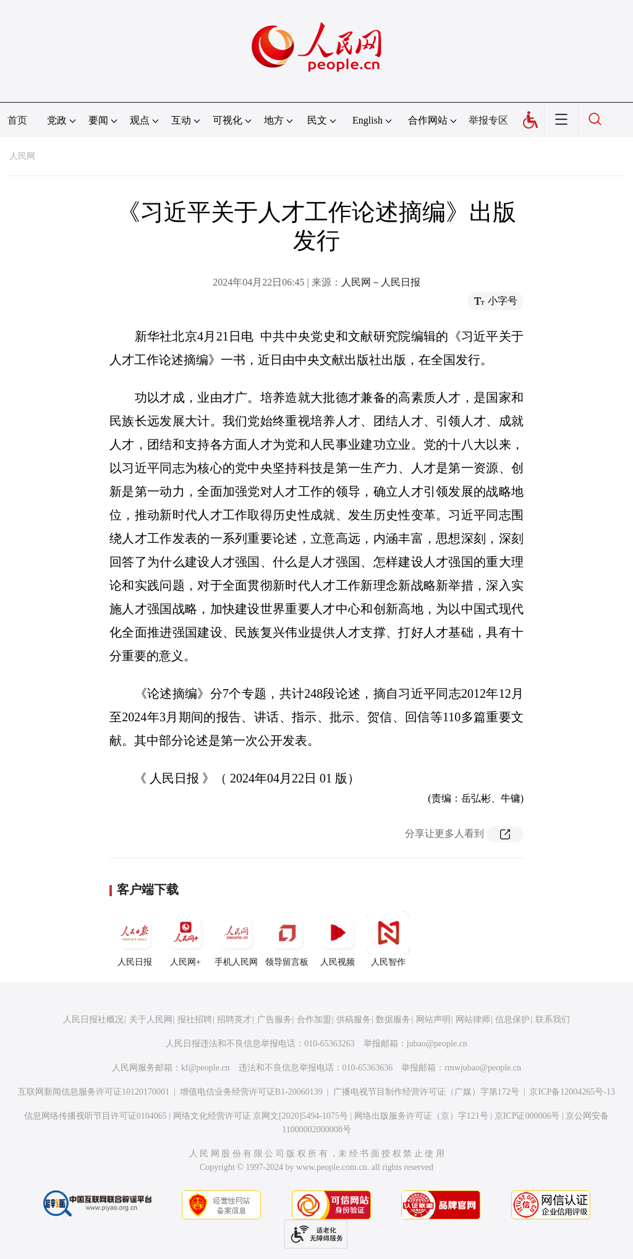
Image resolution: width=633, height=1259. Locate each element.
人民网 (22, 156)
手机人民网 (236, 939)
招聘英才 (234, 1019)
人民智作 (388, 939)
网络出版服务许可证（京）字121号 (421, 1116)
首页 (17, 120)
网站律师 (473, 1019)
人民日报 (134, 939)
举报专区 (488, 120)
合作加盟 (314, 1019)
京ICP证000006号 (527, 1116)
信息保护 (512, 1019)
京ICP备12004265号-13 (571, 1091)
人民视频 (337, 939)
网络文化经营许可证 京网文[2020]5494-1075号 (261, 1116)
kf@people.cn (205, 1067)
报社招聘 (194, 1019)
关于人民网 (150, 1019)
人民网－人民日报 (380, 282)
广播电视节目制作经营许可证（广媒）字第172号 (426, 1091)
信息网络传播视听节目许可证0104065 (95, 1116)
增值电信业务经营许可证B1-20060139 (251, 1091)
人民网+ (185, 939)
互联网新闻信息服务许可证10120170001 (93, 1091)
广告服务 (274, 1019)
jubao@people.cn (437, 1043)
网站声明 (433, 1019)
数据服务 (393, 1019)
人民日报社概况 (93, 1019)
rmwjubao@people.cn (482, 1067)
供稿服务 (353, 1019)
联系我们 (552, 1019)
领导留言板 (286, 939)
